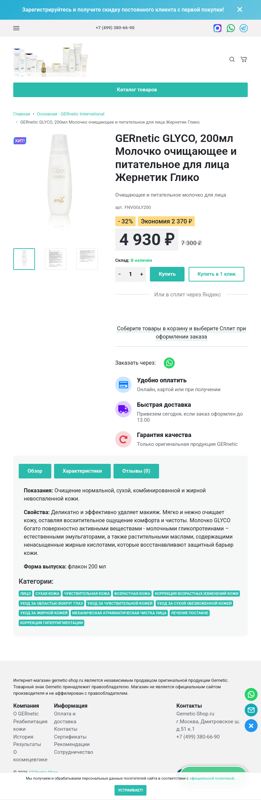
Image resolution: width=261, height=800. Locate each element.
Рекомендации (72, 744)
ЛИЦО (25, 594)
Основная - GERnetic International (70, 113)
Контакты (65, 729)
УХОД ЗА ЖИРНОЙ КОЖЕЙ (43, 613)
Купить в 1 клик (216, 274)
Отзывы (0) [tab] (136, 471)
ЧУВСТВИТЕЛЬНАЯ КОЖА (87, 594)
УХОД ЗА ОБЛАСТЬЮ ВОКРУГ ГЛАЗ (51, 603)
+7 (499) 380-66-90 (115, 27)
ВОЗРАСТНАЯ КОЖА (132, 594)
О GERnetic (26, 714)
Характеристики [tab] (82, 471)
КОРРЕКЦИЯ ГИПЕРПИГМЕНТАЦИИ (51, 623)
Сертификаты (70, 737)
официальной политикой (212, 778)
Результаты (27, 744)
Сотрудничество (73, 752)
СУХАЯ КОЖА (47, 594)
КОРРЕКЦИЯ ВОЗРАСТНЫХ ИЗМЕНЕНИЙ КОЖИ (197, 594)
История (23, 737)
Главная (21, 113)
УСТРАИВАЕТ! (130, 790)
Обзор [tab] (35, 471)
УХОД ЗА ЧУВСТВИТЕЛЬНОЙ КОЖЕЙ (119, 603)
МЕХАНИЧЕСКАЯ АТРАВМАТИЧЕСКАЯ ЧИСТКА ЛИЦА (119, 613)
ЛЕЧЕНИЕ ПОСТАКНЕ (189, 613)
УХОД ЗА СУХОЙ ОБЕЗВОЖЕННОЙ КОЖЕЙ (194, 603)
